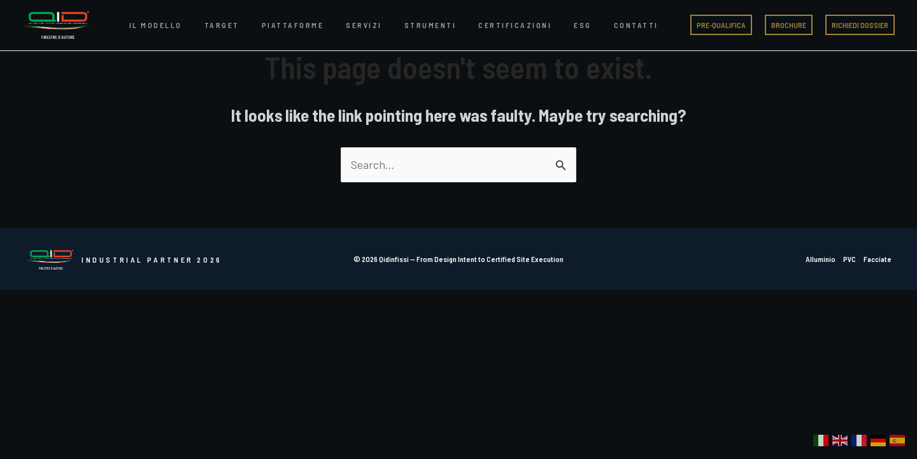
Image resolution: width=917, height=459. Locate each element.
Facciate (878, 258)
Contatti (564, 24)
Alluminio (820, 258)
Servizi (331, 24)
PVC (849, 258)
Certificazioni (462, 24)
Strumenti (387, 24)
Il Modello (150, 24)
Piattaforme (269, 24)
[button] (721, 25)
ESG (521, 24)
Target (207, 24)
